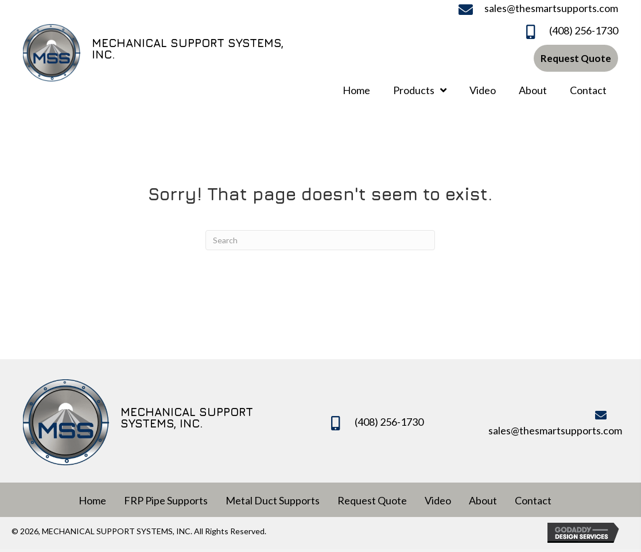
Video (438, 500)
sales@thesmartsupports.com (551, 8)
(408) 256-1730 (583, 30)
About (483, 500)
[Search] (320, 240)
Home (92, 500)
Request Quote (372, 500)
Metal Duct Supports (273, 500)
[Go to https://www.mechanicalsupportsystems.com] (156, 51)
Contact (533, 500)
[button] (576, 58)
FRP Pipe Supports (166, 500)
